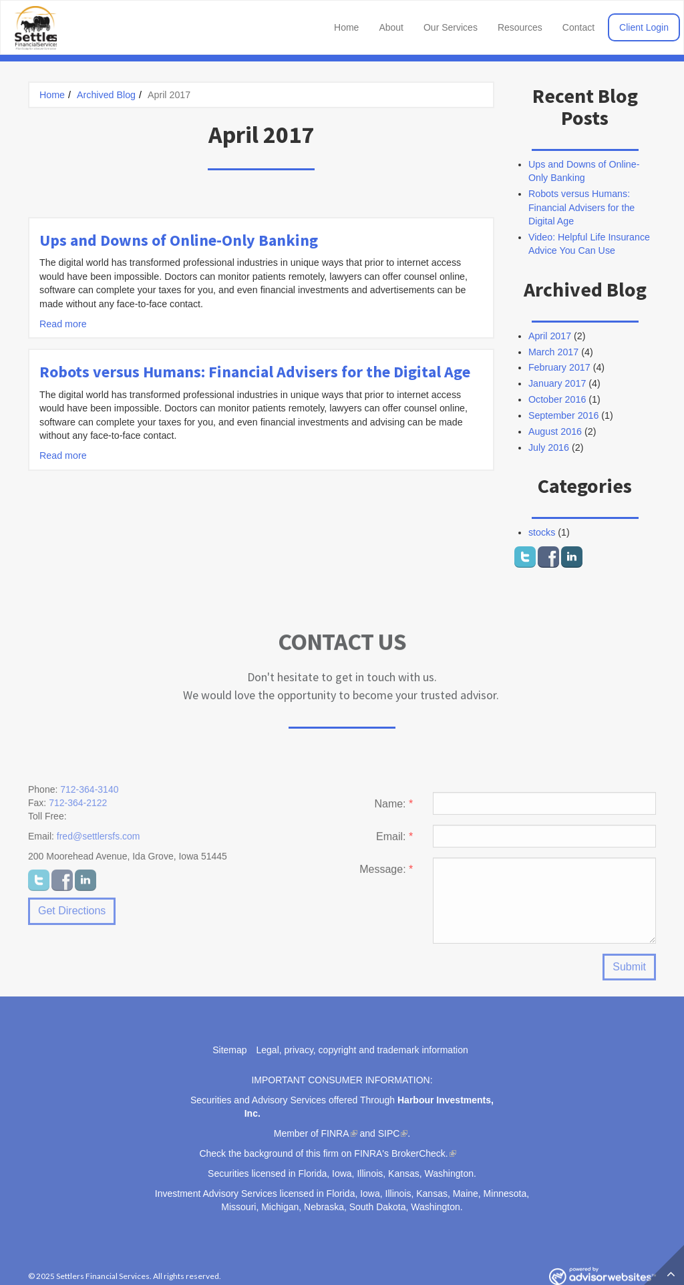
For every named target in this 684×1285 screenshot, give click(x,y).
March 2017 (553, 352)
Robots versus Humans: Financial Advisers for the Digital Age (254, 371)
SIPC (389, 1133)
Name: (393, 808)
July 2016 (548, 447)
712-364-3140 (89, 794)
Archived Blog (106, 94)
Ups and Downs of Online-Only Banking (178, 240)
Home (346, 27)
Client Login (644, 27)
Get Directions (72, 915)
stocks (541, 532)
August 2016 (555, 431)
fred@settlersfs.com (98, 841)
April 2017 (549, 336)
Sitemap (229, 1050)
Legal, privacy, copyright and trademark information (362, 1050)
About (391, 27)
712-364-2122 (78, 807)
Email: (394, 841)
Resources (520, 27)
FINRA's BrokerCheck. (401, 1153)
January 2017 (557, 383)
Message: (386, 874)
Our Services (450, 27)
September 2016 (563, 415)
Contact (578, 27)
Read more (63, 324)
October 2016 (557, 399)
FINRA (335, 1133)
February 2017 (559, 367)
